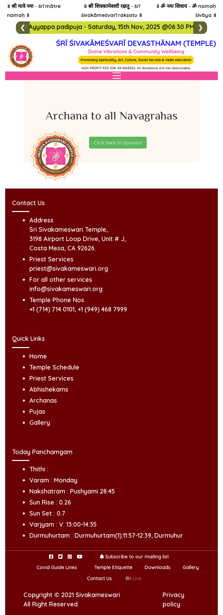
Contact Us (99, 578)
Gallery (39, 422)
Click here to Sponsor (118, 143)
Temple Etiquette (113, 567)
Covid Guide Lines (57, 567)
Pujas (37, 411)
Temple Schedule (54, 367)
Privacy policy (173, 599)
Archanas (43, 400)
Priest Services (51, 378)
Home (38, 356)
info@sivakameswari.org (66, 289)
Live (134, 578)
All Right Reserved (50, 604)
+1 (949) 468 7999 (102, 309)
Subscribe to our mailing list (134, 557)
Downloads (158, 567)
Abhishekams (48, 389)
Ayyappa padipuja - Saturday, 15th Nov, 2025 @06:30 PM (111, 27)
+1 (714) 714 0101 (52, 309)
